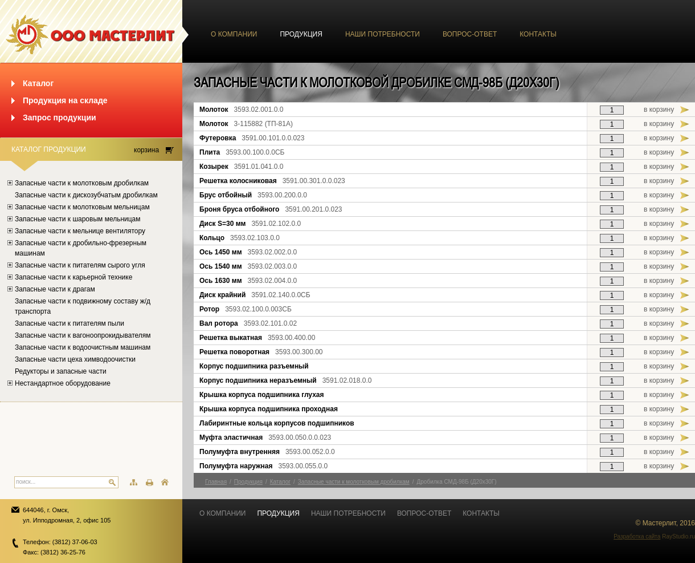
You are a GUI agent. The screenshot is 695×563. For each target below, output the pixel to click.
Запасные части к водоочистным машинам (82, 347)
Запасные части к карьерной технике (73, 277)
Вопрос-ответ (470, 34)
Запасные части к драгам (55, 289)
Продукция (301, 34)
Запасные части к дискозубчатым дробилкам (86, 195)
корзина (146, 150)
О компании (234, 34)
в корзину (659, 110)
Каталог (38, 83)
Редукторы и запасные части (61, 371)
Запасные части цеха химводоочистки (75, 359)
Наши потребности (382, 34)
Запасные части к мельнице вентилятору (80, 231)
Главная (216, 482)
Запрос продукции (59, 117)
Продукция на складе (65, 100)
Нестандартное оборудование (63, 383)
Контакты (538, 34)
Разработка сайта (637, 536)
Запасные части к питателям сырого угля (80, 265)
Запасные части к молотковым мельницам (82, 207)
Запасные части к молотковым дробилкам (82, 183)
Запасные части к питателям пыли (69, 323)
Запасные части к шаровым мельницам (78, 219)
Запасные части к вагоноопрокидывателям (83, 335)
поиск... (25, 482)
